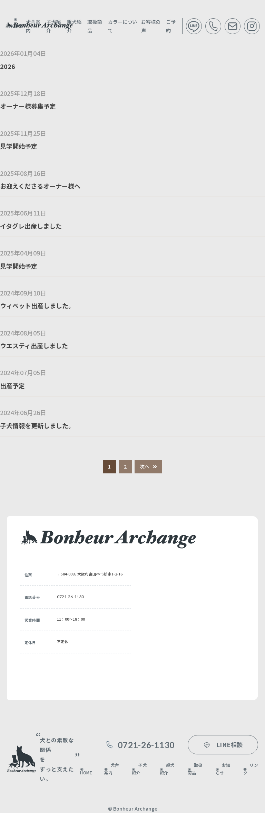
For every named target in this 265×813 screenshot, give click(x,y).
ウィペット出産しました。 (37, 305)
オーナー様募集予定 (28, 105)
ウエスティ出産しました (34, 345)
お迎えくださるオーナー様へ (40, 185)
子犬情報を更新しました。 (37, 425)
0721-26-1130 (70, 596)
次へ (144, 466)
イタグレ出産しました (31, 225)
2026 (7, 66)
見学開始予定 (18, 145)
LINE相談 (223, 744)
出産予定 (12, 385)
